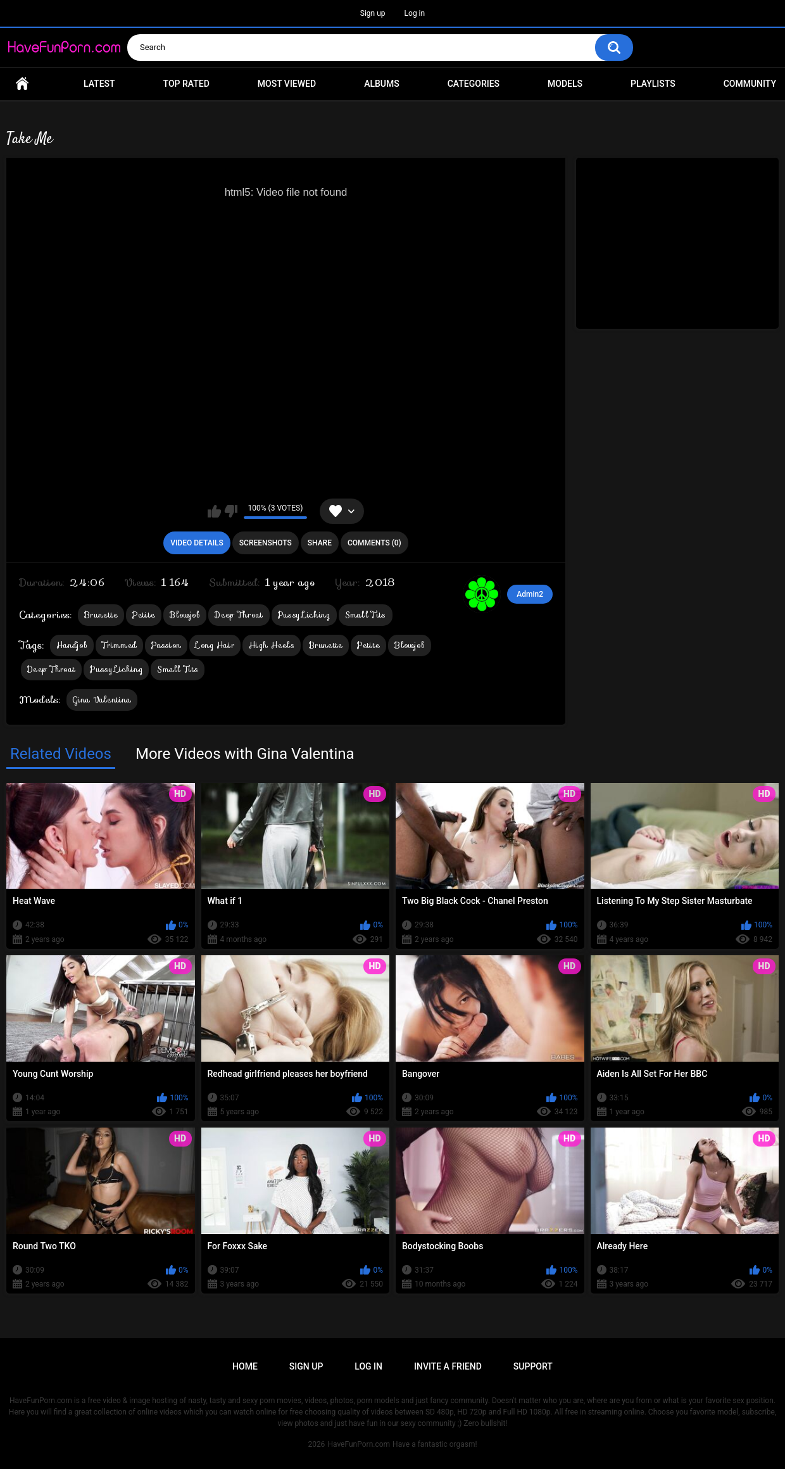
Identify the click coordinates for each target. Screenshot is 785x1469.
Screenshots (265, 542)
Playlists (653, 84)
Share (320, 542)
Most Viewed (287, 84)
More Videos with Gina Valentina (245, 754)
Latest (99, 84)
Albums (381, 84)
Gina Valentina (102, 700)
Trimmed (119, 645)
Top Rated (186, 84)
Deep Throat (239, 615)
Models (565, 84)
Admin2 (530, 594)
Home (22, 84)
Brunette (101, 615)
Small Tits (365, 615)
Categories (473, 84)
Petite (143, 615)
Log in (415, 13)
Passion (166, 645)
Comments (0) (374, 542)
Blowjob (185, 615)
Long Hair (215, 645)
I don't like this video (230, 511)
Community (750, 84)
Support (533, 1366)
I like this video (214, 511)
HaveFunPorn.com (358, 1444)
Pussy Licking (304, 615)
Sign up (373, 13)
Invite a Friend (448, 1366)
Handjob (71, 645)
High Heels (271, 645)
